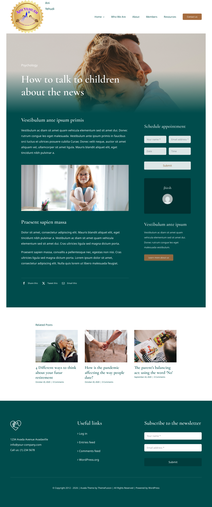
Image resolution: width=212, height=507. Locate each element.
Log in (83, 433)
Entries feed (87, 442)
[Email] (69, 284)
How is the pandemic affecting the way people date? (104, 372)
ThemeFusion (105, 487)
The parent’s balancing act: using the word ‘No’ (153, 370)
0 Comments (58, 382)
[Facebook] (29, 284)
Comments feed (89, 451)
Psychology (29, 65)
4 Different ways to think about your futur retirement (55, 372)
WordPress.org (89, 460)
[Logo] (15, 421)
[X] (49, 284)
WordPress (153, 487)
